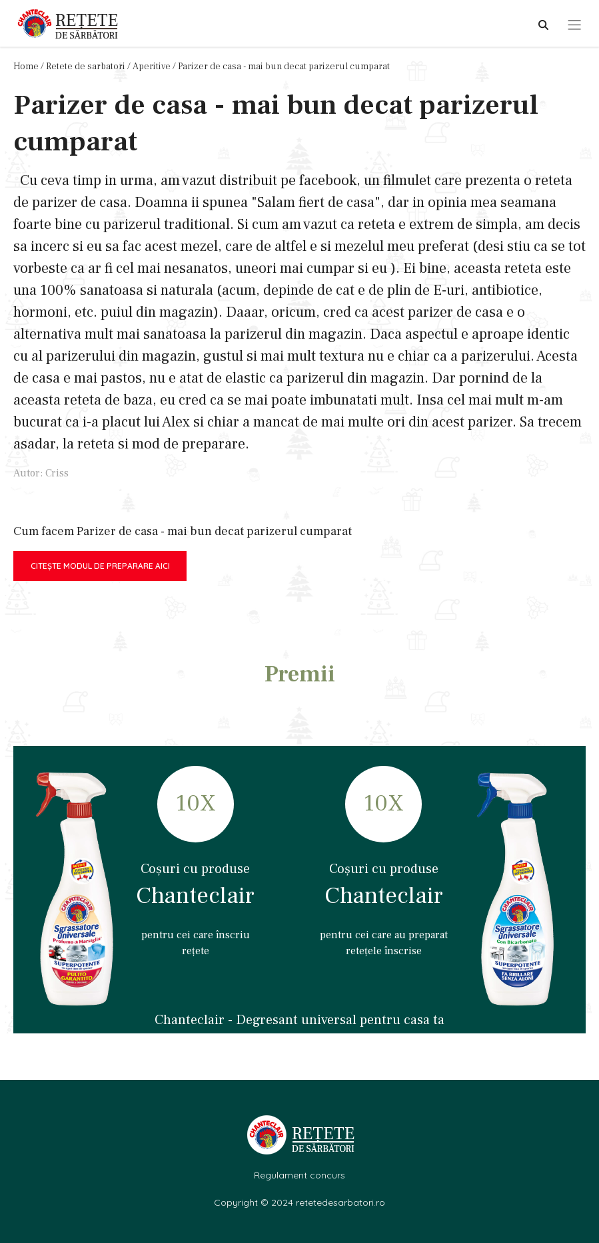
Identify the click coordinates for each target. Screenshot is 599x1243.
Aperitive (152, 67)
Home (26, 67)
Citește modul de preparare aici (100, 566)
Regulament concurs (299, 1175)
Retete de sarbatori (85, 67)
